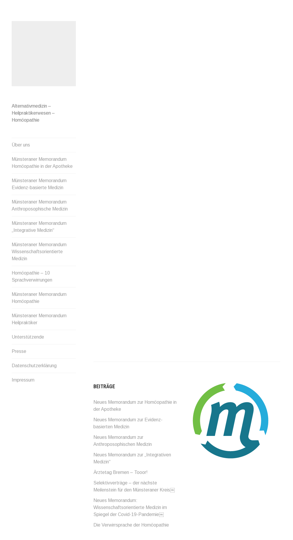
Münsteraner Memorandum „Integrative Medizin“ (39, 227)
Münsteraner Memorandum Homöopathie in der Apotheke (42, 163)
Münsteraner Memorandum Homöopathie (39, 298)
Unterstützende (28, 336)
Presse (19, 351)
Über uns (21, 144)
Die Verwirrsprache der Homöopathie (131, 524)
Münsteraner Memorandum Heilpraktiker (39, 319)
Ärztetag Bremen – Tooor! (120, 472)
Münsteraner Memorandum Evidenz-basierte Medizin (39, 184)
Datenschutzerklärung (34, 365)
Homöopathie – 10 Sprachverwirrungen (32, 276)
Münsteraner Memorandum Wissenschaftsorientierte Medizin (39, 251)
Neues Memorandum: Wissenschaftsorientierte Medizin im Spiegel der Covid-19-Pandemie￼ (130, 507)
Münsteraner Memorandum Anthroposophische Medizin (40, 205)
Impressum (23, 379)
